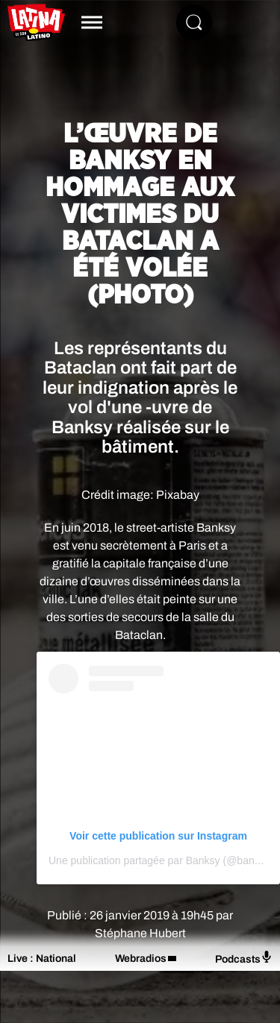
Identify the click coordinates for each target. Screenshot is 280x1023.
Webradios (141, 958)
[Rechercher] (194, 22)
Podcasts (244, 958)
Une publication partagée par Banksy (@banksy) (161, 860)
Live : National (41, 958)
